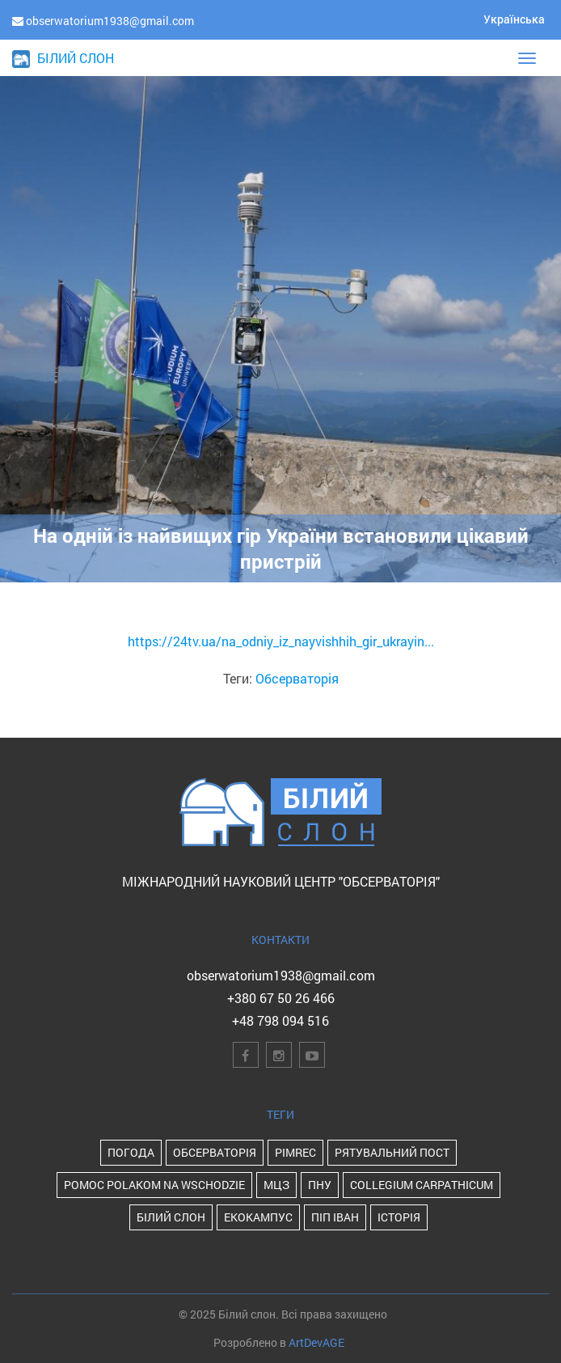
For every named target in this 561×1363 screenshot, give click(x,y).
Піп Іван (335, 1217)
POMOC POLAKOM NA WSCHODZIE (154, 1184)
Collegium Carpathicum (421, 1184)
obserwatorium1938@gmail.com (281, 975)
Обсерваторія (297, 678)
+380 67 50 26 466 (281, 997)
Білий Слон (171, 1217)
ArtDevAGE (316, 1342)
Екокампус (258, 1217)
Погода (131, 1152)
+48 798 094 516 (280, 1020)
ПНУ (319, 1184)
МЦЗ (276, 1184)
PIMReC (295, 1152)
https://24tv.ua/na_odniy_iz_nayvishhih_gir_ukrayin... (281, 641)
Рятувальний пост (392, 1152)
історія (399, 1217)
